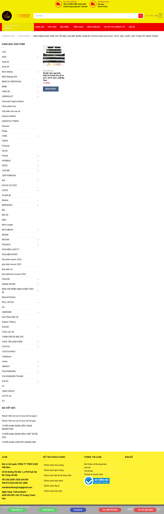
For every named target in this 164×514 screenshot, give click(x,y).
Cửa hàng (24, 36)
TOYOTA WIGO (8, 351)
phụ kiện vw (7, 269)
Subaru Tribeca (9, 322)
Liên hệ (132, 27)
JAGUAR (6, 170)
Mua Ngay (50, 89)
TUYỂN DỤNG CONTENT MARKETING (19, 442)
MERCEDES (7, 205)
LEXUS (5, 190)
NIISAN (5, 235)
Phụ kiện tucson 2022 (12, 259)
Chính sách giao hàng (54, 470)
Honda (5, 155)
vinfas (5, 361)
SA (3, 307)
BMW (4, 86)
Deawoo (5, 126)
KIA (3, 180)
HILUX (5, 151)
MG (3, 210)
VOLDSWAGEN (9, 371)
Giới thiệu (52, 27)
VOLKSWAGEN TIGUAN (12, 376)
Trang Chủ (39, 27)
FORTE (5, 141)
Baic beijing (7, 72)
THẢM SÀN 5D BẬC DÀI (12, 337)
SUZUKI (5, 327)
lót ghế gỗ (6, 195)
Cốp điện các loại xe (11, 111)
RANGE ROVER (8, 284)
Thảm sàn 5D (8, 332)
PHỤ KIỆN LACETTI (10, 249)
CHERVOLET (7, 96)
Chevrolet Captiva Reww (13, 101)
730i (4, 52)
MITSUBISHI (7, 230)
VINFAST (6, 366)
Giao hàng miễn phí (70, 2)
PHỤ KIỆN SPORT (10, 254)
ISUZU (5, 165)
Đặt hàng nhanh (103, 2)
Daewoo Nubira (9, 116)
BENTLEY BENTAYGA (11, 81)
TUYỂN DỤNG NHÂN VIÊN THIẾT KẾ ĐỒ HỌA (20, 436)
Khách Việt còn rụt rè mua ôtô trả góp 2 (19, 416)
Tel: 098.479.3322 (109, 510)
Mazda (5, 200)
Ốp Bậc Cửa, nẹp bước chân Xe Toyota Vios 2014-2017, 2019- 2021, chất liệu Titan (53, 77)
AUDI (4, 57)
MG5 (4, 220)
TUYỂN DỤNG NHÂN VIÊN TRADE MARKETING (17, 427)
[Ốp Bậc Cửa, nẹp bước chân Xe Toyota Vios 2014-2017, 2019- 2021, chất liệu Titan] (54, 56)
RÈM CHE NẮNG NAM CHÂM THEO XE (18, 291)
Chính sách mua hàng (54, 465)
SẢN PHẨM (65, 27)
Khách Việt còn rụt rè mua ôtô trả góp (19, 421)
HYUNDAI (6, 160)
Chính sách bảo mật (53, 491)
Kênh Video (78, 27)
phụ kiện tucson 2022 (11, 264)
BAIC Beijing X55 (9, 76)
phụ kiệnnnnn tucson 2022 (14, 274)
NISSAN (5, 239)
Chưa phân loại (9, 106)
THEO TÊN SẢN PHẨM (12, 341)
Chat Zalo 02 (48, 510)
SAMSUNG (7, 312)
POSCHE (6, 279)
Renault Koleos (9, 297)
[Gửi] (141, 16)
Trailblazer (6, 356)
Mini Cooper (7, 225)
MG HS (5, 215)
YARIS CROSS (8, 391)
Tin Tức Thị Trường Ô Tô (114, 27)
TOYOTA (6, 346)
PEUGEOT (6, 244)
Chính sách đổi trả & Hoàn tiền (57, 475)
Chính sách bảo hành (53, 480)
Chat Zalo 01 (16, 510)
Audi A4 (5, 62)
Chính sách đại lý (51, 486)
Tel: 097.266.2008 (145, 510)
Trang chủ (8, 36)
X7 (3, 386)
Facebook (78, 510)
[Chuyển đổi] (38, 56)
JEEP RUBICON (9, 175)
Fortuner (5, 146)
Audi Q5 (5, 67)
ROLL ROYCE (8, 302)
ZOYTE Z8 (6, 396)
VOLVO (5, 381)
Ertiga (4, 131)
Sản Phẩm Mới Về (10, 317)
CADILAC (6, 91)
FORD (4, 136)
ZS (3, 401)
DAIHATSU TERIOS (10, 121)
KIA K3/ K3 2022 (9, 185)
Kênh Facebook (93, 27)
